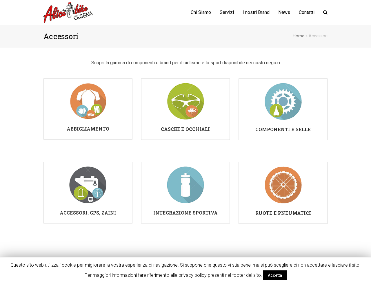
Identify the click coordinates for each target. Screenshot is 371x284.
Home (298, 36)
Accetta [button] (275, 275)
